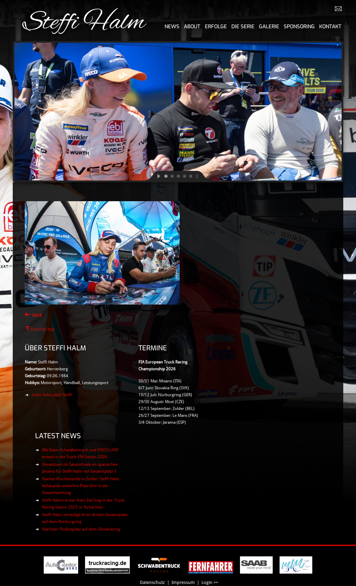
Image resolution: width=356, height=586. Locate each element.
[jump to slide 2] (172, 176)
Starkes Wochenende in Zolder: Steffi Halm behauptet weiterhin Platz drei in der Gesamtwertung (80, 485)
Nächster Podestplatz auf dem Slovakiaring (81, 529)
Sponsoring (299, 26)
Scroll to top (42, 329)
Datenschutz (152, 582)
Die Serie (242, 26)
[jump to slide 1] (166, 176)
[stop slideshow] (202, 176)
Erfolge (216, 26)
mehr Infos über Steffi (52, 394)
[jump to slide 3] (178, 176)
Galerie (269, 26)
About (192, 26)
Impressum (183, 582)
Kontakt (330, 26)
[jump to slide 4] (184, 176)
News (172, 26)
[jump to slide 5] (190, 176)
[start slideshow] (153, 176)
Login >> (209, 582)
